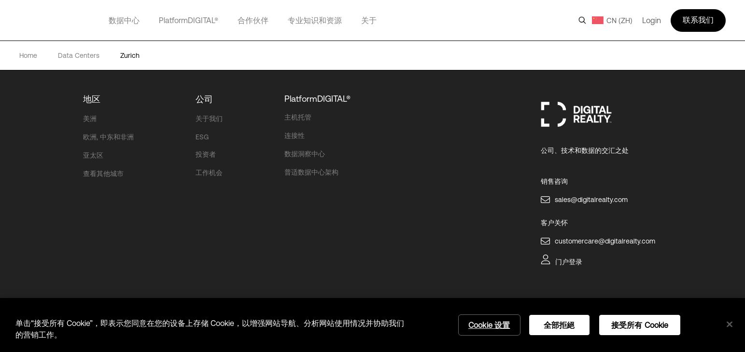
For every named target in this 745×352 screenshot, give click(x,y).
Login (651, 20)
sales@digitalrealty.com (591, 199)
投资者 (206, 154)
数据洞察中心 (304, 154)
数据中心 (124, 20)
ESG (202, 137)
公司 (204, 99)
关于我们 (209, 118)
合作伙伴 (253, 20)
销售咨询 (554, 181)
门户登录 (568, 262)
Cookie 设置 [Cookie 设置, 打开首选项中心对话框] (489, 325)
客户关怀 (554, 223)
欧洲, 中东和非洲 (108, 137)
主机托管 (297, 117)
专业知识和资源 (315, 20)
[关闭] (729, 324)
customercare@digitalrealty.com (605, 241)
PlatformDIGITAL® (188, 20)
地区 (91, 99)
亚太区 (93, 155)
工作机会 (209, 172)
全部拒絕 (559, 325)
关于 (369, 20)
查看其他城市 (103, 173)
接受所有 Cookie (640, 325)
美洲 (90, 118)
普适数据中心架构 (311, 172)
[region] (372, 325)
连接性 (294, 135)
